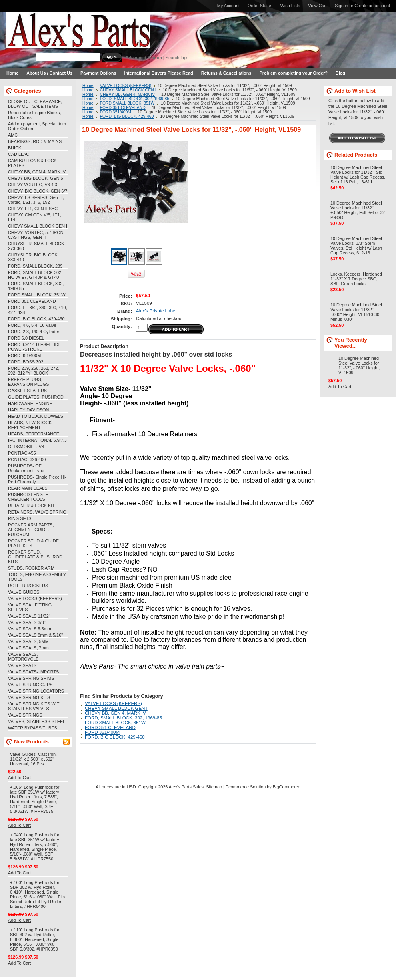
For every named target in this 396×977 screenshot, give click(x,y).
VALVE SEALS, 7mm (28, 647)
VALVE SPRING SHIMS (31, 678)
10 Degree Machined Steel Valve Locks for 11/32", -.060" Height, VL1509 (359, 365)
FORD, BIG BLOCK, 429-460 (36, 318)
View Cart (317, 5)
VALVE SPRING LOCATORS (36, 691)
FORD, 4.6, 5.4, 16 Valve (32, 325)
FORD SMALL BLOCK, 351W (36, 294)
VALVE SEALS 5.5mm (29, 628)
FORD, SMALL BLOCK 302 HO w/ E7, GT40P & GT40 (34, 275)
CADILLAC (18, 154)
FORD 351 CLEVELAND (32, 301)
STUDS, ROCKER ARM (31, 568)
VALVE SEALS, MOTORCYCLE (23, 656)
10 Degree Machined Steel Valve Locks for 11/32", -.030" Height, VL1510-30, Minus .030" (356, 312)
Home (88, 85)
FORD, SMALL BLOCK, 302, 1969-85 (135, 99)
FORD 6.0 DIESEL (26, 338)
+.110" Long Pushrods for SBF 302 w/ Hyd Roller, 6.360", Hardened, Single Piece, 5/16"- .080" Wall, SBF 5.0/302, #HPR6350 (34, 939)
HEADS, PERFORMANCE (33, 433)
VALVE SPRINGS (25, 715)
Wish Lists (290, 5)
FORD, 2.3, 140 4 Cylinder (33, 331)
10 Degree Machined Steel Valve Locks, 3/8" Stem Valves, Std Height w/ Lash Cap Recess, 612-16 (356, 245)
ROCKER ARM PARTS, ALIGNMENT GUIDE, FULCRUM (31, 529)
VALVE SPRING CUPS (30, 684)
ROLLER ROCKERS (28, 585)
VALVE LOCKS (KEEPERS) (35, 598)
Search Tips (177, 57)
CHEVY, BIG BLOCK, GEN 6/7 (37, 191)
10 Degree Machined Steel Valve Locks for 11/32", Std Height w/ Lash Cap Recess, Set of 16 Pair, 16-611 (357, 174)
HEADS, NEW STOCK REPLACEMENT (30, 425)
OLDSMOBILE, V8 (26, 446)
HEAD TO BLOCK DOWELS (35, 416)
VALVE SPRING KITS (29, 697)
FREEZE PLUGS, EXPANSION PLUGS (28, 382)
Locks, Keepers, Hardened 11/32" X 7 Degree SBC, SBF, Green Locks (356, 279)
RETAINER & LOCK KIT (31, 505)
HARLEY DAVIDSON (28, 409)
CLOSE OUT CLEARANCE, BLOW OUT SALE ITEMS (35, 104)
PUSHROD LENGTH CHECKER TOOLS (28, 497)
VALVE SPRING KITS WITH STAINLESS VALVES (35, 706)
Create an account (372, 5)
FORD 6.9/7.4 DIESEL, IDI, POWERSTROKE (34, 346)
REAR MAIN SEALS (28, 488)
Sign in (341, 5)
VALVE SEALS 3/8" (27, 622)
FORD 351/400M (24, 355)
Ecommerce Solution (246, 786)
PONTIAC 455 (22, 453)
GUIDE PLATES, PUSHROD (36, 397)
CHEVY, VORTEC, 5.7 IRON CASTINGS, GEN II (36, 235)
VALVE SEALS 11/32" (29, 616)
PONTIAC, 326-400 (27, 459)
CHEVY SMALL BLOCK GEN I (37, 226)
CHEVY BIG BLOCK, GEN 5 (35, 178)
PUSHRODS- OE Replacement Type (26, 468)
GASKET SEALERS (27, 390)
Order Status (260, 5)
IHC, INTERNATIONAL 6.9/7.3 (37, 440)
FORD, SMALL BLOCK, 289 (35, 266)
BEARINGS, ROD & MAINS (35, 141)
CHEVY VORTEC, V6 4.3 (32, 184)
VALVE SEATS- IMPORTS (33, 671)
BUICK (14, 147)
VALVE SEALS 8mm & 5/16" (35, 635)
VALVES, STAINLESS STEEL (36, 721)
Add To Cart (19, 777)
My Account (228, 5)
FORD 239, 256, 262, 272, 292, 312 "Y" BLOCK (33, 370)
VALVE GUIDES (23, 592)
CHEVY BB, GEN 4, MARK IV (37, 171)
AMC (13, 135)
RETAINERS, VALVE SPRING (37, 512)
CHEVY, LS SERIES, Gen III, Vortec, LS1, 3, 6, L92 (36, 200)
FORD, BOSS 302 (25, 361)
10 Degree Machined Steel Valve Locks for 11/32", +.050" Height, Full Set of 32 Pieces (357, 210)
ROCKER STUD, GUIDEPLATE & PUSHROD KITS (35, 557)
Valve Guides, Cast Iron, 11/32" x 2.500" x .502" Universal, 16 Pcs (33, 759)
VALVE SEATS (22, 665)
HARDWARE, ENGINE (30, 403)
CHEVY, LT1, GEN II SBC (33, 208)
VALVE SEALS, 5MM (28, 641)
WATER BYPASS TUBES (32, 727)
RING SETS (20, 518)
